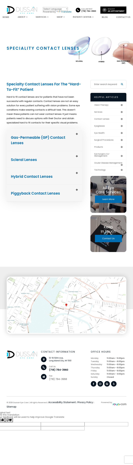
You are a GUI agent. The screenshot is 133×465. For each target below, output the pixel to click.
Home (6, 17)
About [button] (22, 17)
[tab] (44, 140)
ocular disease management (102, 165)
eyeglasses (100, 126)
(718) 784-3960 (58, 380)
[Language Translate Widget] (55, 9)
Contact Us (123, 17)
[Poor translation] (9, 424)
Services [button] (42, 17)
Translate (63, 11)
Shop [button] (60, 17)
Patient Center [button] (83, 17)
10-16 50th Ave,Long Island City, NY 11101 (60, 370)
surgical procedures (104, 140)
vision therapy (102, 105)
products (99, 147)
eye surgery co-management (103, 156)
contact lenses (102, 119)
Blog (105, 17)
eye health (99, 133)
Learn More (108, 203)
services (98, 112)
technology (100, 173)
